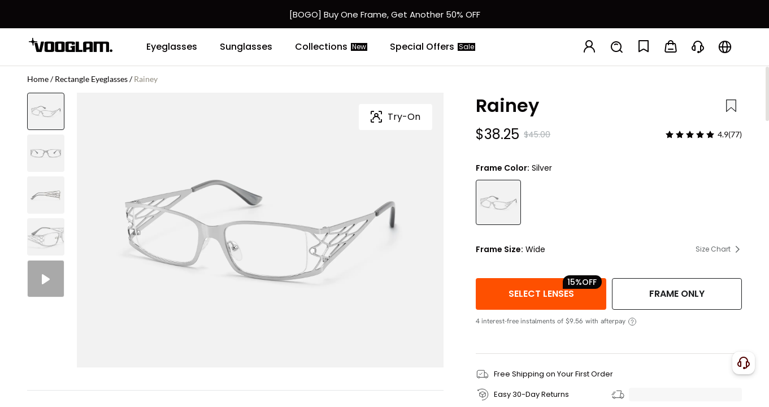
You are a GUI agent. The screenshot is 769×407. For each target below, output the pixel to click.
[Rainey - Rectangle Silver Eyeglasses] (498, 202)
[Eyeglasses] (171, 47)
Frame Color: (502, 168)
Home (38, 79)
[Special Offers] (432, 47)
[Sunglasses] (246, 47)
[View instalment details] (632, 321)
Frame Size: (499, 249)
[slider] (689, 134)
